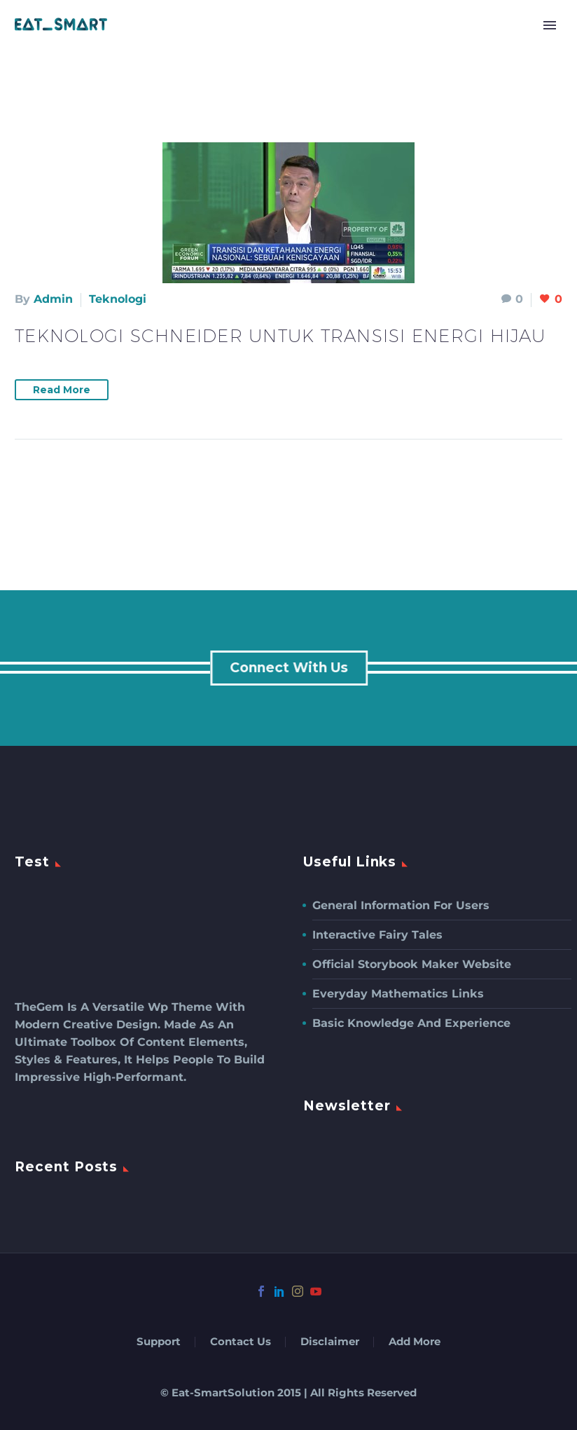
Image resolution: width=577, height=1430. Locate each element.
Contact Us (240, 1342)
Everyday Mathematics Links (398, 993)
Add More (414, 1342)
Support (159, 1342)
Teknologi (117, 299)
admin (53, 299)
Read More (61, 389)
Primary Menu (549, 25)
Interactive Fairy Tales (377, 934)
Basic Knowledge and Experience (411, 1023)
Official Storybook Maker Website (411, 964)
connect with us (291, 668)
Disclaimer (329, 1342)
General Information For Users (400, 905)
